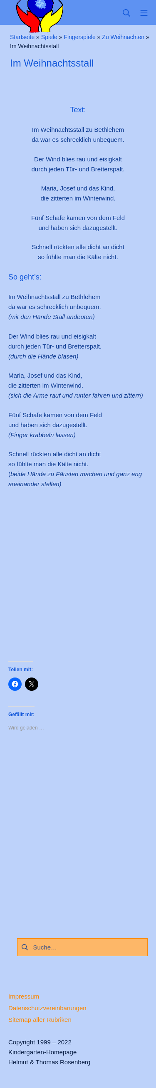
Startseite (22, 37)
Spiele (49, 37)
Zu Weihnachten (123, 37)
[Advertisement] (78, 580)
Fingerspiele (79, 37)
